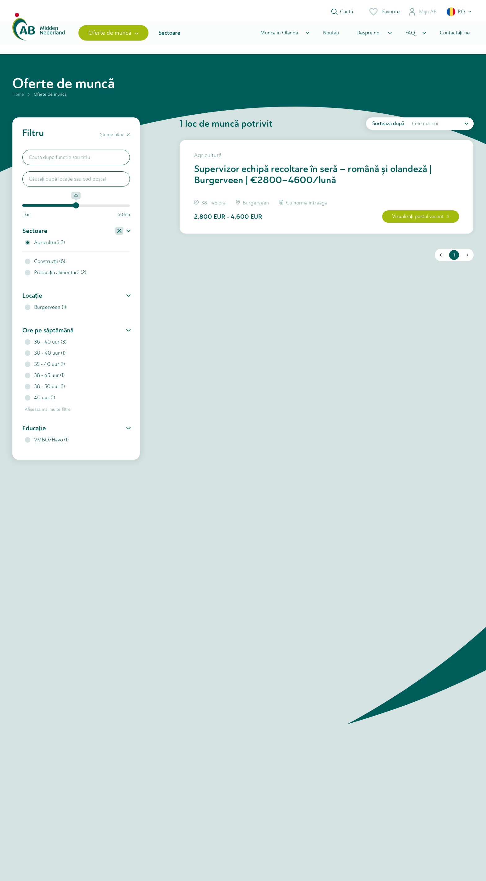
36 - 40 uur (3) (46, 344)
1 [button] (454, 258)
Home (18, 96)
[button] (459, 11)
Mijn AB (423, 11)
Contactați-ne (455, 35)
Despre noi (368, 35)
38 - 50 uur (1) (45, 389)
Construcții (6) (45, 264)
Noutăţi (331, 35)
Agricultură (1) (45, 245)
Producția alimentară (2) (55, 275)
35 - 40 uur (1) (45, 367)
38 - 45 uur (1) (45, 378)
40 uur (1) (40, 400)
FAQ (410, 35)
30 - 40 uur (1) (45, 355)
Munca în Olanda (279, 35)
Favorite (384, 12)
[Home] (39, 34)
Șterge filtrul (115, 137)
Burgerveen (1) (45, 310)
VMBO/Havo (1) (47, 442)
